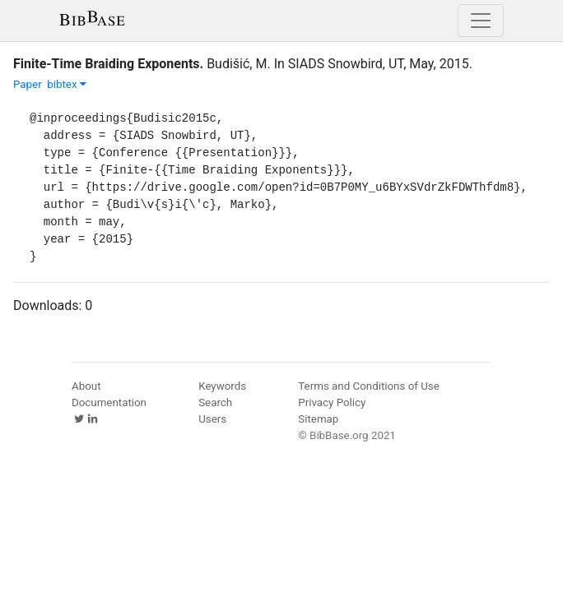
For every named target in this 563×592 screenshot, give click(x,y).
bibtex (66, 84)
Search (215, 402)
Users (212, 419)
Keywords (222, 386)
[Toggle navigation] (481, 20)
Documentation (109, 402)
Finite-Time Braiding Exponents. (108, 64)
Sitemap (318, 419)
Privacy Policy (331, 402)
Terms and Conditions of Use (368, 386)
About (86, 386)
